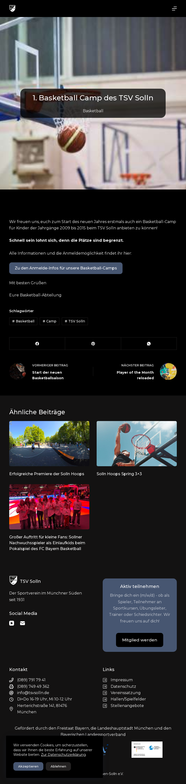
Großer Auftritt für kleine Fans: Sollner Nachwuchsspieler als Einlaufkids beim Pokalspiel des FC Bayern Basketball (47, 543)
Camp (49, 321)
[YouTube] (11, 623)
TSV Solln (75, 321)
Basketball (93, 111)
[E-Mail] (22, 623)
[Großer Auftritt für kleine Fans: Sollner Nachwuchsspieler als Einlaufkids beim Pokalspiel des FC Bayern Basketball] (49, 506)
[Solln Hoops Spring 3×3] (137, 443)
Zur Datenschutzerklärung (63, 754)
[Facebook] (37, 343)
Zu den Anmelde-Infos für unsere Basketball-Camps (66, 268)
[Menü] (174, 8)
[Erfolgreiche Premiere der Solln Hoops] (49, 443)
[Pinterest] (93, 343)
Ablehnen (58, 766)
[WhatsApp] (149, 343)
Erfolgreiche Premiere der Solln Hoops (46, 474)
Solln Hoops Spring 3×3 (119, 474)
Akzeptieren (28, 766)
